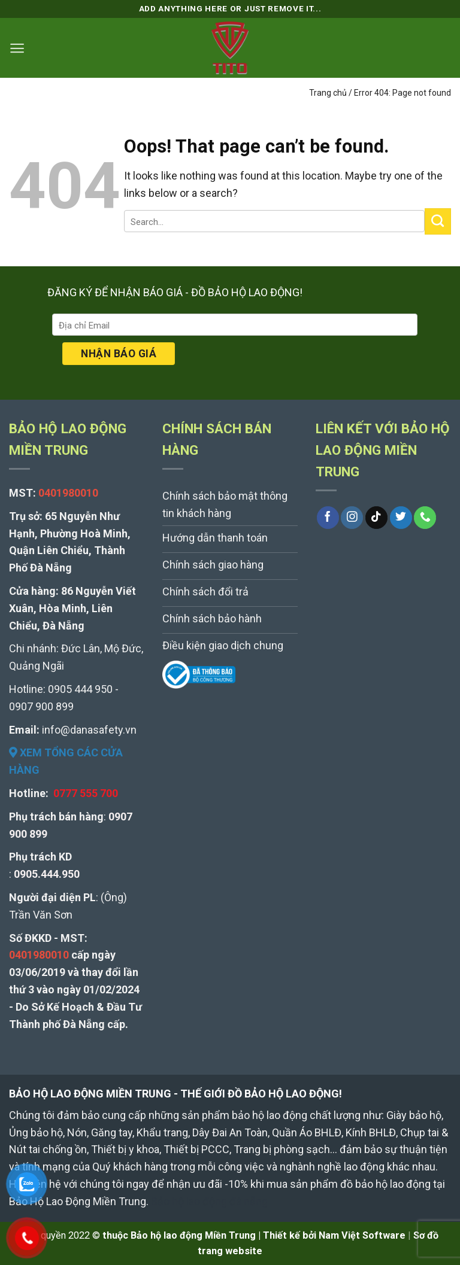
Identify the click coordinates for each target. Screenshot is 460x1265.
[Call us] (425, 517)
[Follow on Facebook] (328, 517)
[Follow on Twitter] (401, 517)
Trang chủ (328, 93)
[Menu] (17, 48)
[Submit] (438, 221)
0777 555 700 (85, 793)
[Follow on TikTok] (376, 517)
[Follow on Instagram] (352, 517)
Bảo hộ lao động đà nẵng (209, 1201)
